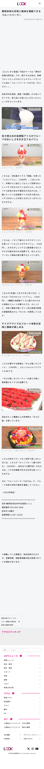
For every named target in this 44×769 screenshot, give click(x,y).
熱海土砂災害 (9, 687)
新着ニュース (9, 660)
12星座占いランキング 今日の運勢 (17, 723)
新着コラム (8, 697)
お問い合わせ (28, 739)
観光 (5, 709)
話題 (5, 680)
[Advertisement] (22, 44)
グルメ (6, 705)
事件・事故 (8, 668)
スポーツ (7, 672)
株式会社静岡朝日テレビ (16, 753)
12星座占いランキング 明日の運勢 (17, 727)
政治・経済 (8, 664)
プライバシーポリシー (31, 735)
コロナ (6, 684)
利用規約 (7, 739)
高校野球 (7, 701)
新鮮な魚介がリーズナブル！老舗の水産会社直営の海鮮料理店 (8, 621)
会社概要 (7, 735)
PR (5, 713)
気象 (5, 676)
